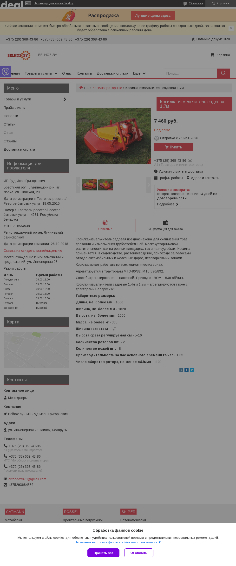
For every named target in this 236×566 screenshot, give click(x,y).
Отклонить (139, 553)
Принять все (103, 553)
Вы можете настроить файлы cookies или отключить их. (116, 542)
